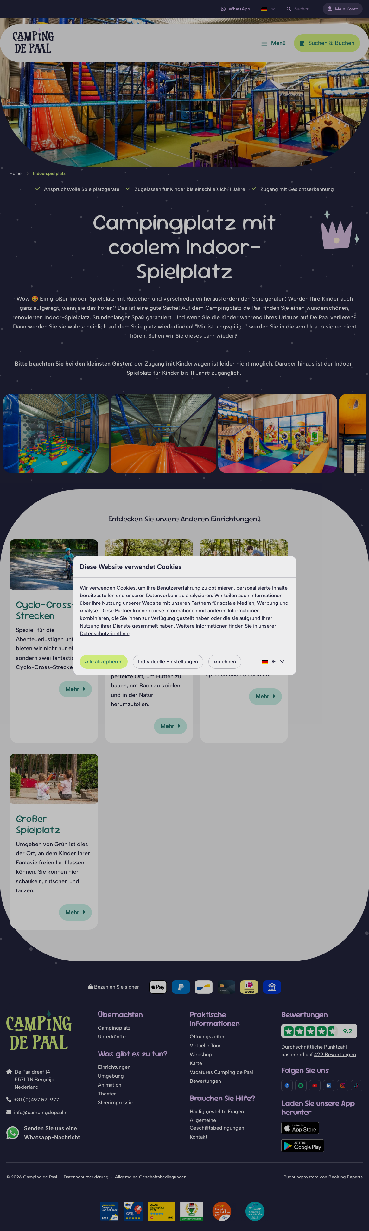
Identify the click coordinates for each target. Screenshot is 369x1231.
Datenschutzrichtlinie (105, 633)
